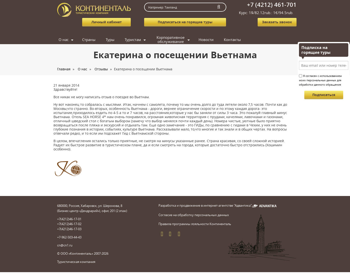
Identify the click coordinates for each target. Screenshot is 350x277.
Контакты (232, 39)
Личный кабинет (106, 22)
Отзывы (101, 69)
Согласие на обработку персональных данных (193, 215)
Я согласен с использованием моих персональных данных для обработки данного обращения (320, 80)
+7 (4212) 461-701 (272, 4)
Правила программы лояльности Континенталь (194, 224)
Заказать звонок (277, 22)
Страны (89, 39)
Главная (63, 69)
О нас (64, 39)
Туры (110, 39)
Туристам (133, 39)
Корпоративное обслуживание (170, 39)
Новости (206, 39)
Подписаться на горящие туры (185, 22)
